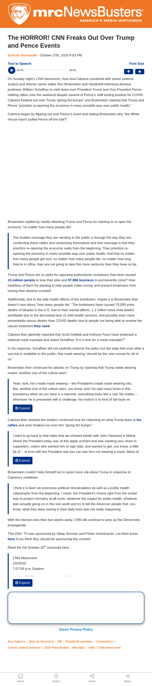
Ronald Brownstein (79, 641)
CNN (91, 647)
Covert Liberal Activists (24, 647)
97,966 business (81, 280)
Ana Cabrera (16, 641)
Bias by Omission (41, 641)
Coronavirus (105, 641)
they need (41, 326)
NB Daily (78, 647)
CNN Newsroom (109, 647)
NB (60, 641)
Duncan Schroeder (23, 55)
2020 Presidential (57, 647)
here (11, 539)
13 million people (21, 280)
